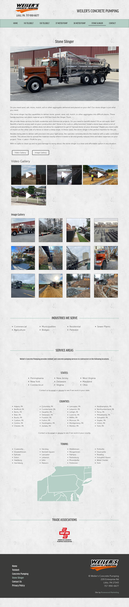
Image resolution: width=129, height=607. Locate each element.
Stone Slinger (97, 23)
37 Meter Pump (61, 23)
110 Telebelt (28, 23)
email (53, 390)
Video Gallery (20, 161)
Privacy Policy (18, 585)
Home (15, 23)
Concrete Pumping (20, 573)
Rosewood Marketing (110, 592)
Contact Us (17, 581)
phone (61, 390)
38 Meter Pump (79, 23)
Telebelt (15, 569)
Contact (112, 23)
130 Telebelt (44, 23)
